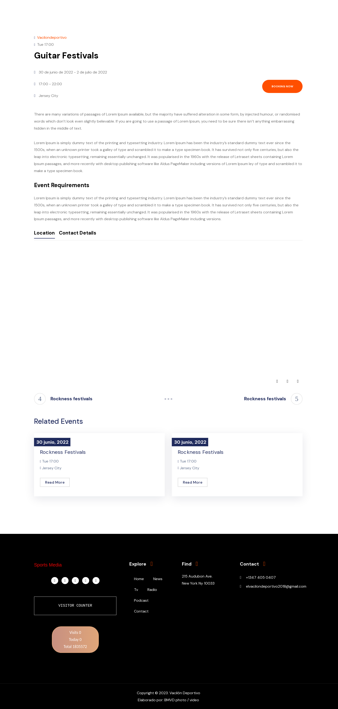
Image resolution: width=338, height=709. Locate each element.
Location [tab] (46, 233)
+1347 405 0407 (261, 577)
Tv (136, 589)
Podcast (141, 600)
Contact (141, 611)
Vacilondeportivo (52, 37)
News (157, 578)
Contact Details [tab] (86, 233)
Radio (152, 589)
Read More (55, 482)
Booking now (282, 86)
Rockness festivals (63, 452)
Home (139, 578)
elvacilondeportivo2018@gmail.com (276, 586)
